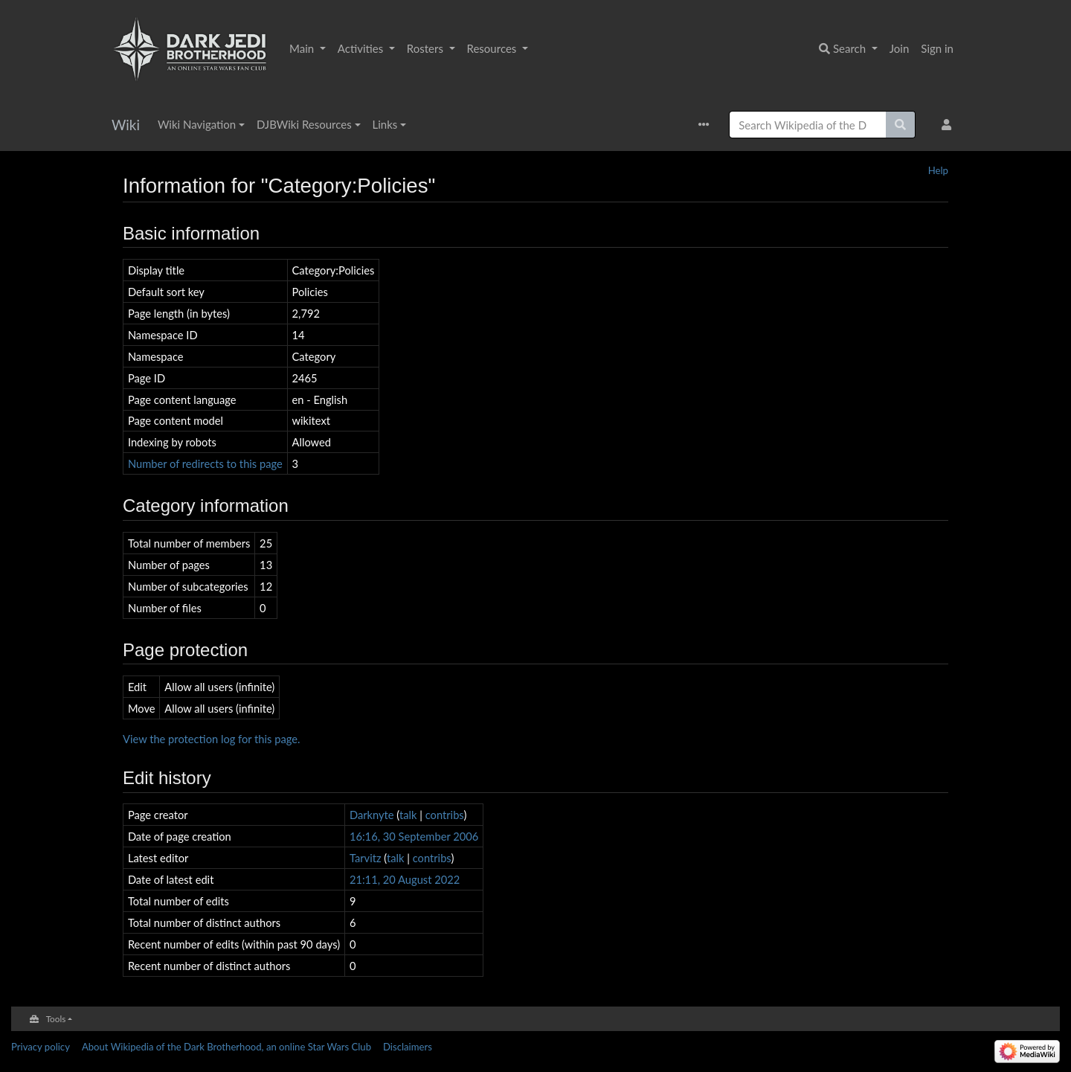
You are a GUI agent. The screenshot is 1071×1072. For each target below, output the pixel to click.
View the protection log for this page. (211, 738)
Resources (493, 48)
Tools (56, 1018)
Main (303, 48)
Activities (362, 48)
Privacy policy (40, 1047)
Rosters (426, 48)
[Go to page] (901, 124)
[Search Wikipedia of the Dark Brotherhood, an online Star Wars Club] (808, 124)
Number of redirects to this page (205, 463)
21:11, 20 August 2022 (405, 879)
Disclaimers (407, 1047)
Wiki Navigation (197, 124)
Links (385, 124)
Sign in (937, 48)
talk (408, 814)
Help (938, 170)
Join (900, 48)
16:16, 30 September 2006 (414, 836)
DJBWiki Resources (304, 124)
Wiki (126, 124)
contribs (444, 814)
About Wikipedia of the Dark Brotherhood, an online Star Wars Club (226, 1047)
